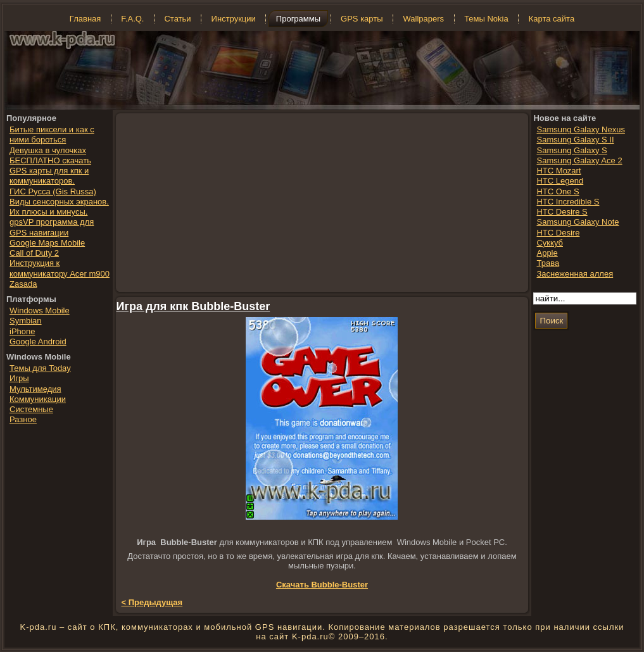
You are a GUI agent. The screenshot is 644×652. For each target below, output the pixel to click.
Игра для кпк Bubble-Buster (193, 306)
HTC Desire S (561, 211)
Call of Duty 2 (34, 253)
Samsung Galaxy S (571, 150)
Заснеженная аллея (574, 274)
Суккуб (549, 243)
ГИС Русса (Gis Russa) (52, 191)
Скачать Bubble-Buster (322, 584)
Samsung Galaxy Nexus (580, 129)
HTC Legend (559, 180)
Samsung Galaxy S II (575, 139)
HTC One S (557, 191)
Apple (546, 253)
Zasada (23, 284)
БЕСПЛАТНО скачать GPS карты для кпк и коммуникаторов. (50, 171)
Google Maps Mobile (47, 243)
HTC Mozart (558, 170)
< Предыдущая (152, 602)
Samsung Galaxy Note (577, 222)
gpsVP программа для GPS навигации (51, 227)
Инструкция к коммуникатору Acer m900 (59, 268)
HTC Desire (557, 232)
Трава (547, 263)
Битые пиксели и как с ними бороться (51, 134)
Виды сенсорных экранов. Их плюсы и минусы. (59, 206)
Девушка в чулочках (47, 150)
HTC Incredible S (567, 201)
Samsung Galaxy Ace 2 (579, 160)
